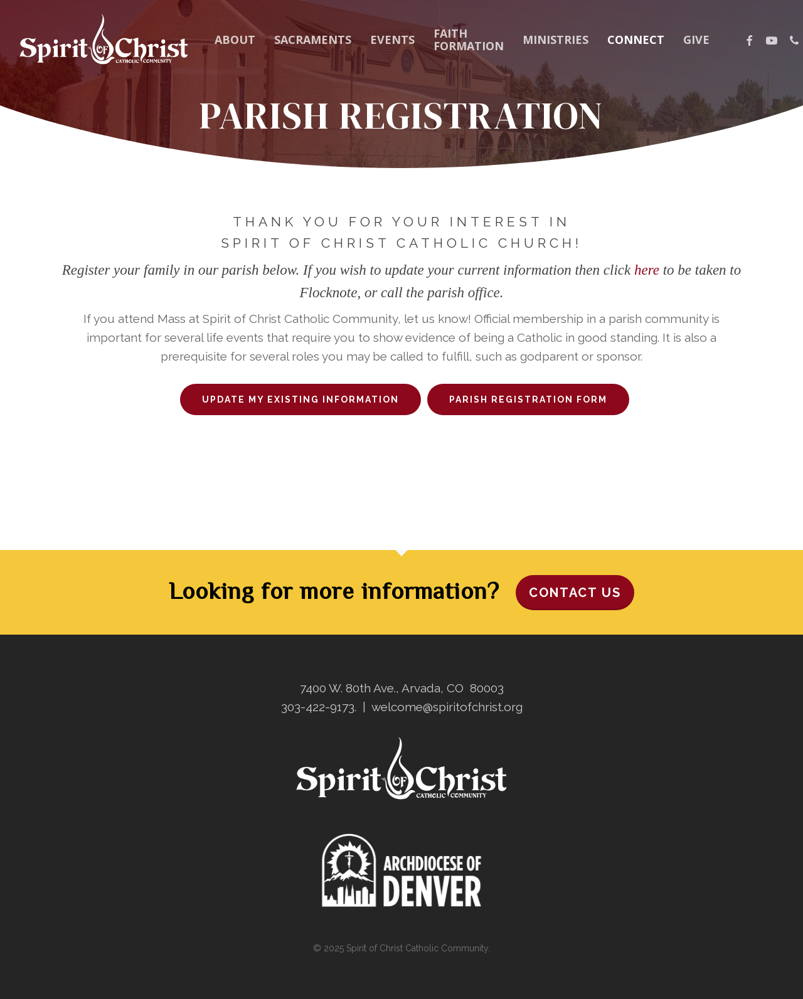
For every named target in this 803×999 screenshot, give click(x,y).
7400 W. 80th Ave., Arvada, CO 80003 (402, 688)
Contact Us (575, 592)
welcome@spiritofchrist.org (447, 707)
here (646, 270)
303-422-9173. (318, 707)
